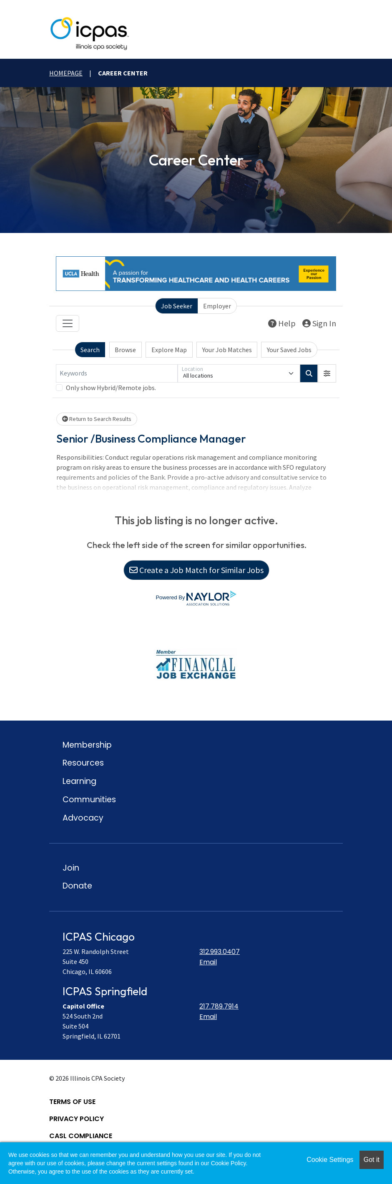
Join (71, 868)
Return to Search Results (96, 419)
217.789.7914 (219, 1006)
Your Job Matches (227, 349)
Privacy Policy (76, 1119)
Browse (125, 349)
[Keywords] (117, 373)
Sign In (319, 323)
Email (208, 962)
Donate (77, 885)
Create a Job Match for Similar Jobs (196, 570)
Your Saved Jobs (289, 349)
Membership (87, 745)
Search (90, 349)
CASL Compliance (80, 1136)
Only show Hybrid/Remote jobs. (111, 387)
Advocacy (83, 818)
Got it (371, 1159)
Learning (79, 781)
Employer (217, 306)
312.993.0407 (219, 951)
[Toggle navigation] (67, 323)
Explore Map (169, 349)
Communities (89, 799)
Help (282, 323)
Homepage (66, 73)
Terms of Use (72, 1101)
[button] (327, 373)
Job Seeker (176, 306)
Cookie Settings (330, 1159)
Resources (83, 762)
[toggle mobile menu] (335, 33)
